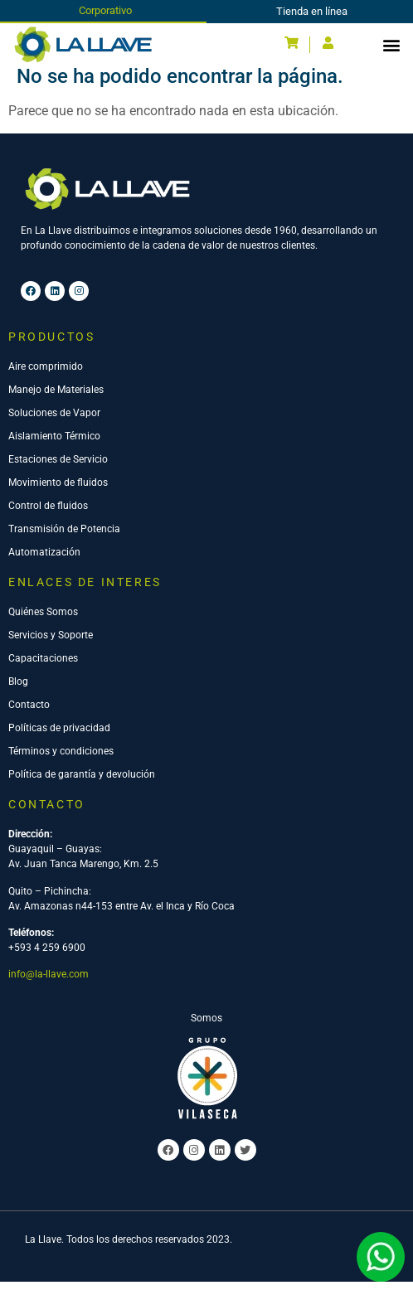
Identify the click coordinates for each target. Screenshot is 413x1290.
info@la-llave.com (48, 982)
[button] (391, 44)
